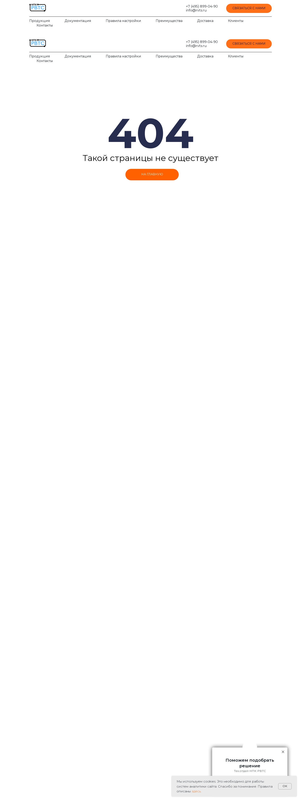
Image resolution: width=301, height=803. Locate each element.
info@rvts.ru (196, 10)
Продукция (39, 21)
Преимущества (169, 21)
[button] (249, 8)
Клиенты (236, 21)
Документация (78, 21)
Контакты (45, 25)
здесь (196, 791)
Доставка (205, 21)
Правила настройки (123, 21)
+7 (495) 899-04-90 (202, 6)
